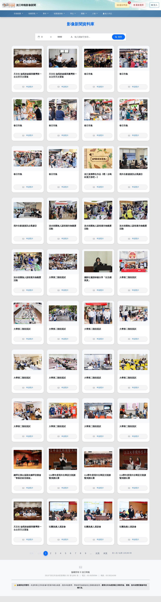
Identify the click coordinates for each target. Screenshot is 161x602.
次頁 (97, 553)
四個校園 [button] (17, 14)
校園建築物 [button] (58, 14)
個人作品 (107, 14)
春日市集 (88, 74)
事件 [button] (45, 14)
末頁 (105, 553)
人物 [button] (94, 14)
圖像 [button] (83, 14)
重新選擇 (139, 5)
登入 (154, 5)
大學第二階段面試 (57, 277)
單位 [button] (72, 14)
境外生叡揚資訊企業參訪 (131, 174)
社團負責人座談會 (57, 527)
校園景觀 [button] (32, 14)
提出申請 (123, 4)
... (91, 553)
